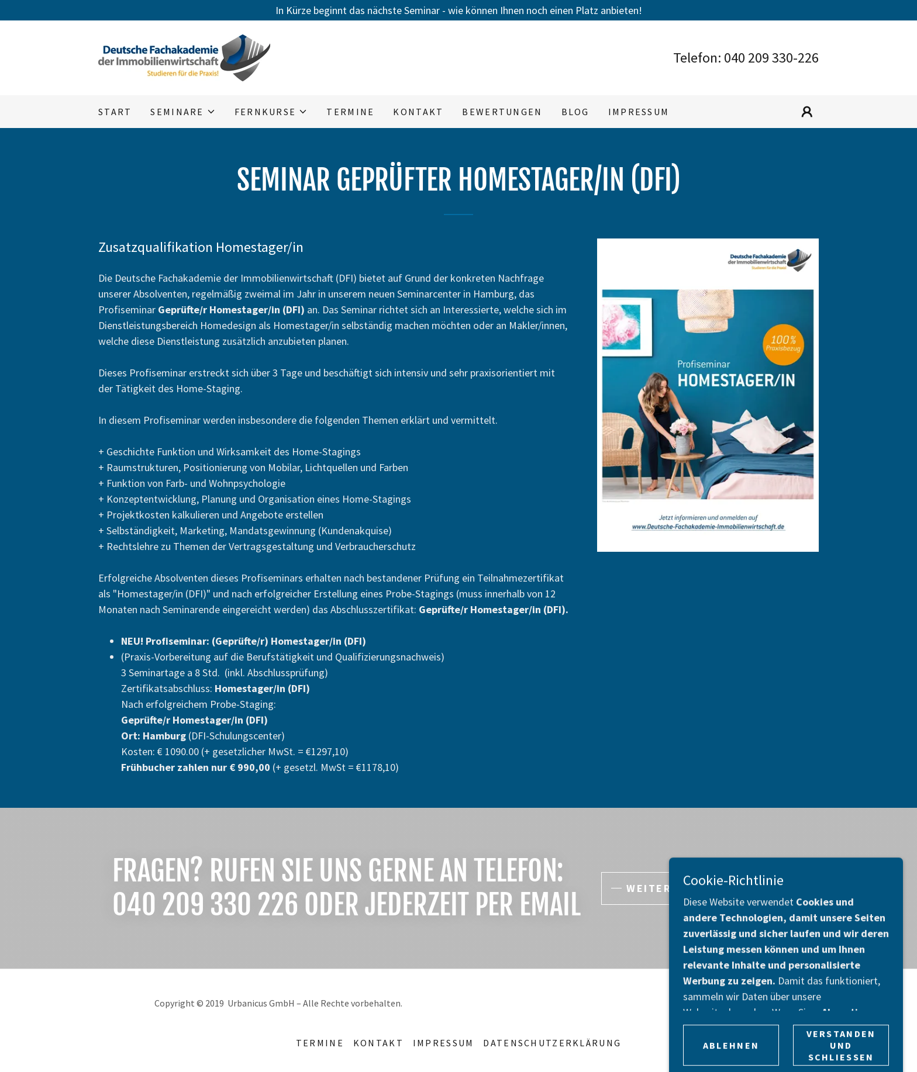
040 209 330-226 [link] (771, 58)
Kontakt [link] (418, 111)
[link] (184, 56)
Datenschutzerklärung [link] (552, 1043)
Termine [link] (350, 111)
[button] (182, 112)
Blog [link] (575, 111)
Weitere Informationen (703, 888)
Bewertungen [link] (502, 111)
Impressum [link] (639, 111)
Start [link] (115, 111)
